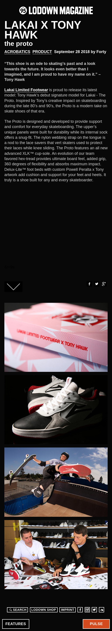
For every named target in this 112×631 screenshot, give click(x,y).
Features (15, 624)
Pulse (96, 624)
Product (42, 52)
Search (17, 610)
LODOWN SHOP (43, 609)
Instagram (87, 609)
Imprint (67, 609)
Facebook (89, 284)
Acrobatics (17, 52)
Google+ (104, 284)
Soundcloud (101, 609)
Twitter (96, 284)
